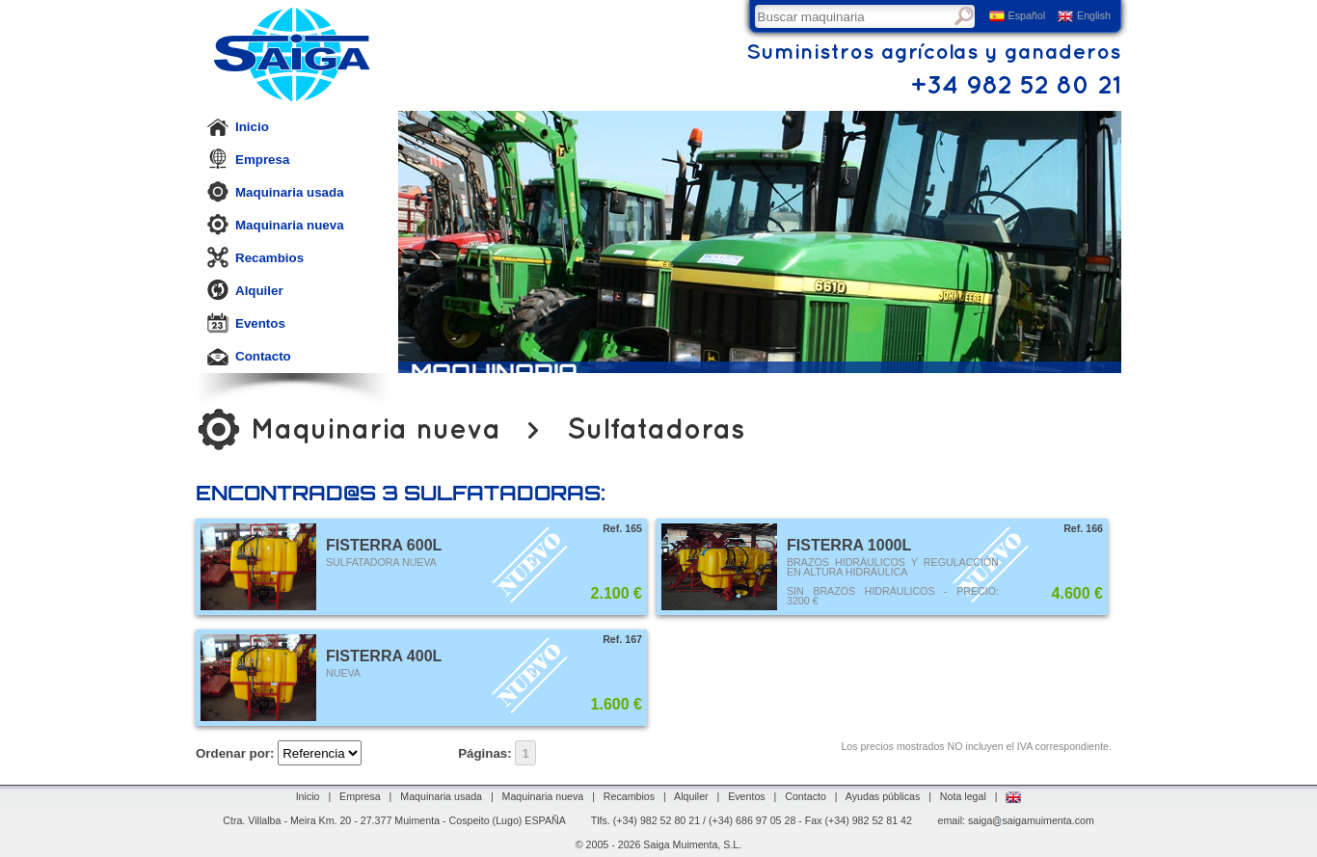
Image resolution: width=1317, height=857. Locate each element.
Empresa (247, 159)
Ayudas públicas (883, 796)
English (1084, 16)
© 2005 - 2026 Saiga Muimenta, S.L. (659, 844)
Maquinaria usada (275, 191)
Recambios (255, 257)
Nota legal (963, 796)
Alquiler (244, 290)
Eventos (245, 323)
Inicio (237, 126)
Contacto (248, 355)
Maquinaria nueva (275, 224)
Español (1017, 16)
